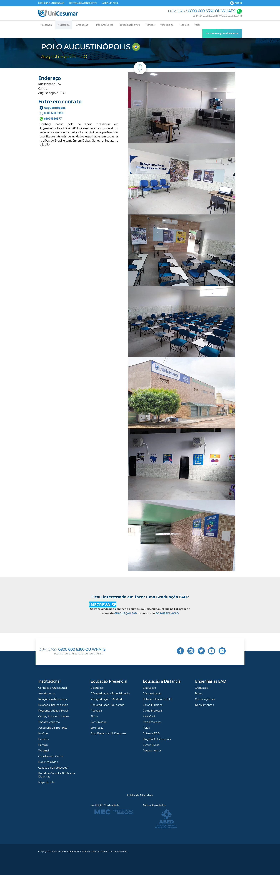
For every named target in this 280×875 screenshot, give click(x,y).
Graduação (82, 24)
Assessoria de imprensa (52, 727)
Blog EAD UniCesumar (157, 739)
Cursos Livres (151, 744)
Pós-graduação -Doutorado (107, 705)
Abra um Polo (110, 3)
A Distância (64, 24)
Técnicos (150, 24)
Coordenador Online (50, 756)
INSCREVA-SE (102, 604)
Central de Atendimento (83, 3)
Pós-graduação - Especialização (110, 693)
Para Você (149, 716)
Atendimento (46, 693)
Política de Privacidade (140, 795)
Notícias (43, 733)
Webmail (43, 750)
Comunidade (99, 722)
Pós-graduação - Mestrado (107, 699)
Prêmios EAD (151, 733)
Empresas (97, 727)
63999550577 (51, 119)
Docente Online (48, 762)
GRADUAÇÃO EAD (125, 613)
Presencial (46, 24)
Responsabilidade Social (53, 710)
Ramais (43, 744)
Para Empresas (152, 722)
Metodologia (167, 24)
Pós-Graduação (104, 24)
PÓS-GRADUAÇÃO (167, 613)
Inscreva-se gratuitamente (222, 33)
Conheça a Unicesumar (51, 3)
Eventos (43, 739)
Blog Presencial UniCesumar (108, 733)
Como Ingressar (153, 710)
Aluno (238, 3)
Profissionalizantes (129, 24)
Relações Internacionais (53, 705)
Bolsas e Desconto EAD (157, 699)
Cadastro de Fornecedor (53, 767)
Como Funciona (152, 705)
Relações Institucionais (52, 699)
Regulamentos (152, 750)
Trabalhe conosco (49, 722)
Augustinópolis (53, 108)
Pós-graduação (152, 693)
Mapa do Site (46, 782)
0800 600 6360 (51, 113)
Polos (197, 24)
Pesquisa (184, 24)
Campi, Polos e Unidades (53, 716)
